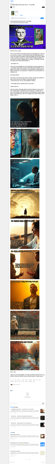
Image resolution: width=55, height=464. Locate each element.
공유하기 (44, 462)
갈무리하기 (42, 462)
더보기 (44, 1)
